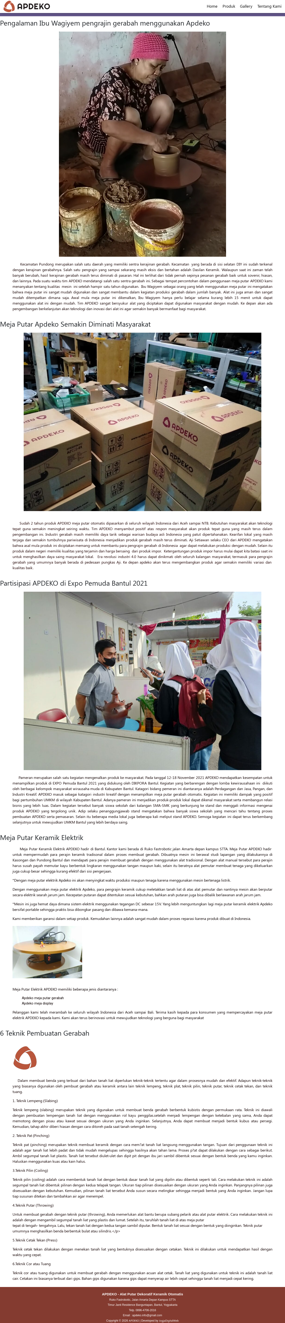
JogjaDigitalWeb (169, 1320)
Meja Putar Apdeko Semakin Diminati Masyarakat (75, 323)
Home (212, 6)
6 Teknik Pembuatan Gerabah (44, 1032)
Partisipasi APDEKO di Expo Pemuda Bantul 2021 (74, 583)
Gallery (246, 6)
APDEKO (134, 1320)
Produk (229, 6)
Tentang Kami (269, 6)
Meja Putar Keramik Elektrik (41, 837)
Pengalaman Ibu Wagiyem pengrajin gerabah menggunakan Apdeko (105, 22)
